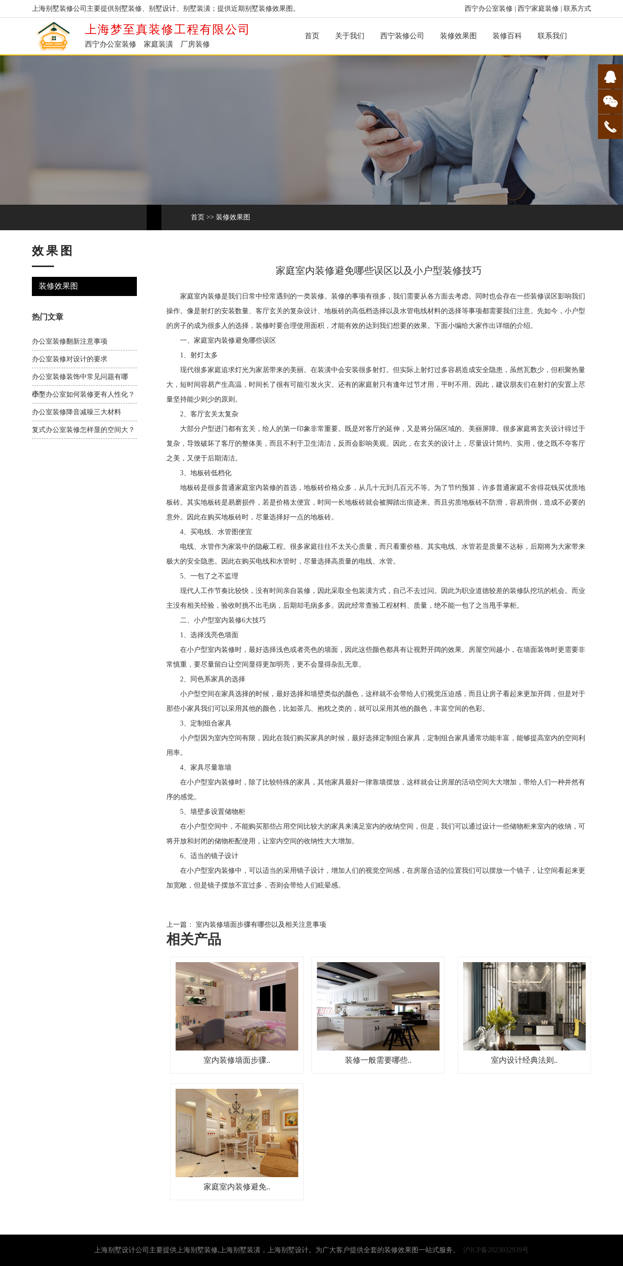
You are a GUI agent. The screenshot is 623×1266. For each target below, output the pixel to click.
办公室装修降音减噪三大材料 (76, 412)
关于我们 (349, 36)
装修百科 (507, 36)
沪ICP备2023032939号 (496, 1250)
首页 (312, 36)
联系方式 (577, 8)
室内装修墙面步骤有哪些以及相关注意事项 (260, 924)
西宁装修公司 (402, 36)
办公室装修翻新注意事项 (69, 341)
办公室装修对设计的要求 (69, 359)
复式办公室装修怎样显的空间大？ (83, 429)
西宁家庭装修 (538, 8)
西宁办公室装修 (489, 8)
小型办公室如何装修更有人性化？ (83, 394)
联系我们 (552, 36)
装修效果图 (458, 36)
